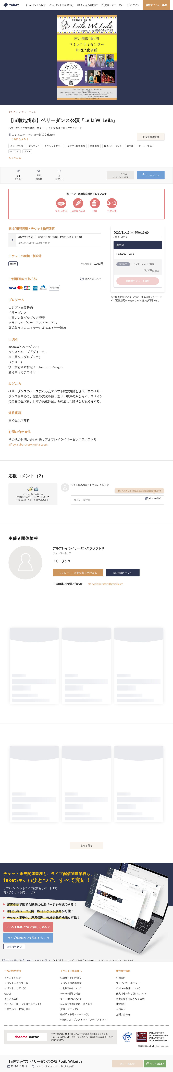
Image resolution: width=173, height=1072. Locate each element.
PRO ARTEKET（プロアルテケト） (23, 1003)
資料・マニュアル (69, 1009)
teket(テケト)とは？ (71, 977)
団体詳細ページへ (122, 572)
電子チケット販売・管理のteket (16, 960)
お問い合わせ (123, 1014)
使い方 (7, 993)
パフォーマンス (27, 112)
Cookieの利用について (128, 988)
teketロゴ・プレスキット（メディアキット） (84, 1019)
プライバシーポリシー (128, 983)
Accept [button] (161, 1055)
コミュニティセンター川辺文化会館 (55, 1066)
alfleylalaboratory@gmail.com (27, 444)
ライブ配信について (71, 998)
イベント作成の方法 (71, 983)
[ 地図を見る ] (20, 139)
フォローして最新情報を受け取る (78, 572)
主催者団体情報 (150, 136)
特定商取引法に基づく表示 (130, 998)
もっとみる (14, 157)
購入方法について (93, 278)
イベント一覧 (41, 960)
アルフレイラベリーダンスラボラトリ (78, 548)
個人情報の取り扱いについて (131, 993)
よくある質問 (11, 998)
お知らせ (121, 1009)
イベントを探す (12, 977)
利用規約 (121, 977)
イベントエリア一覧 (15, 988)
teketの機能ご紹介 (70, 993)
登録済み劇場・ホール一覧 (74, 1014)
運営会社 (121, 1003)
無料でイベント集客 (156, 5)
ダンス (12, 112)
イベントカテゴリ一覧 (16, 983)
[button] (4, 1059)
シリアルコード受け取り (17, 1009)
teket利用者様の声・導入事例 (76, 1003)
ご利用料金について (71, 988)
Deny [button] (144, 1055)
